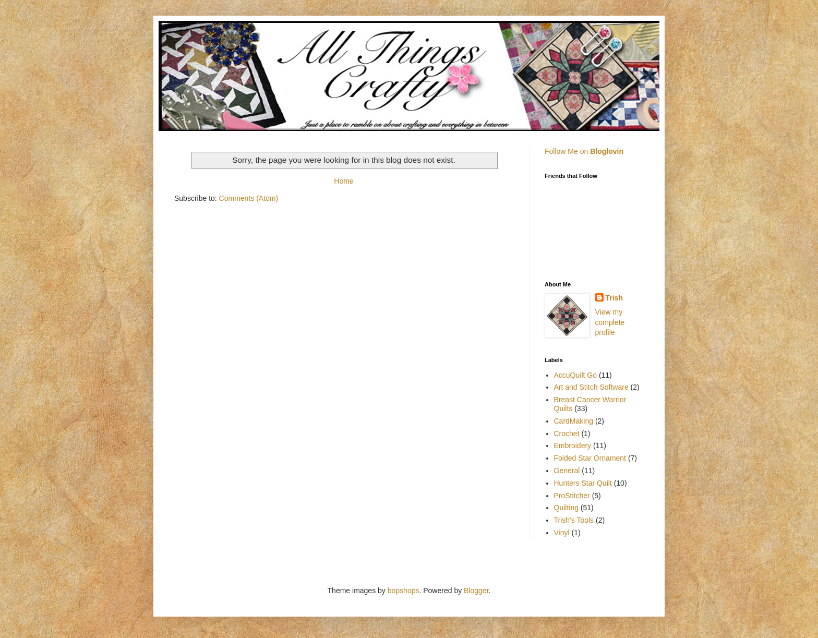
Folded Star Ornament (590, 458)
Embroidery (573, 445)
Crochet (567, 433)
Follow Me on (584, 151)
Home (343, 181)
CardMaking (573, 421)
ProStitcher (572, 495)
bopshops (403, 590)
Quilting (566, 507)
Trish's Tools (574, 520)
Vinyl (562, 532)
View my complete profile (610, 322)
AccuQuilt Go (575, 375)
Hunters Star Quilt (583, 483)
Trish (614, 298)
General (567, 470)
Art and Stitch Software (591, 387)
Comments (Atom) (249, 198)
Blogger (476, 590)
